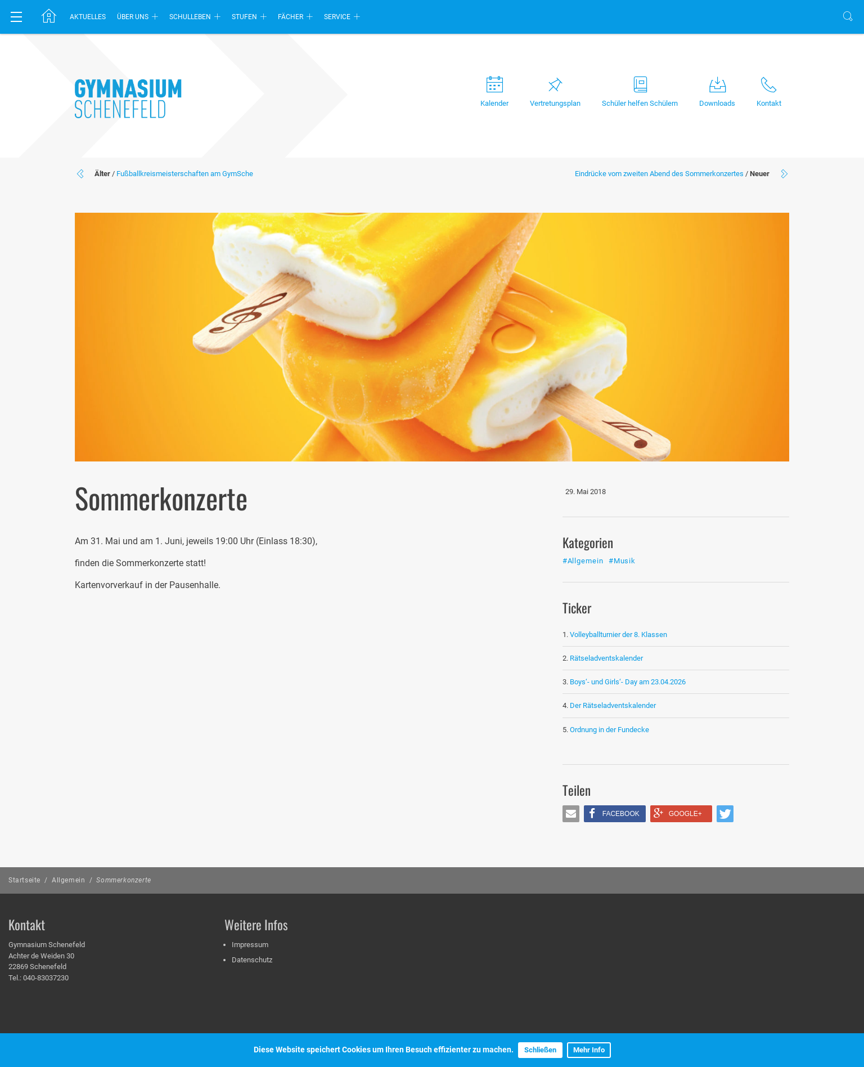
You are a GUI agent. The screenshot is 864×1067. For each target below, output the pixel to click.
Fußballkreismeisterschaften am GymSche (184, 173)
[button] (570, 813)
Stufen (244, 17)
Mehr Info (589, 1050)
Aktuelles (88, 17)
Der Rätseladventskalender (613, 705)
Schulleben (190, 17)
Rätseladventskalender (606, 658)
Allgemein (68, 880)
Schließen (540, 1050)
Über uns (132, 17)
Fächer (290, 17)
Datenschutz (252, 960)
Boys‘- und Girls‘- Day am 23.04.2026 (628, 682)
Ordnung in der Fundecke (609, 729)
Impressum (250, 944)
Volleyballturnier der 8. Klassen (618, 634)
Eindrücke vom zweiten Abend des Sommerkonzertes (659, 173)
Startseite (24, 880)
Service (337, 17)
